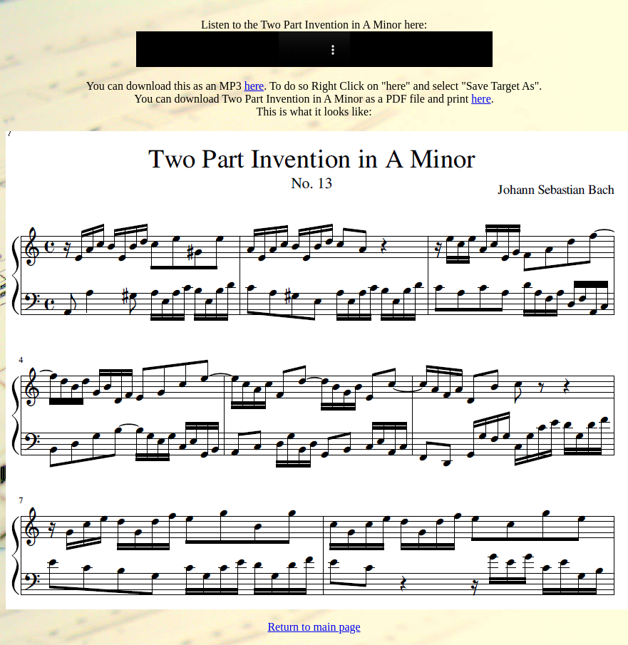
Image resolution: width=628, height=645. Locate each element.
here (254, 86)
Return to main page (313, 627)
